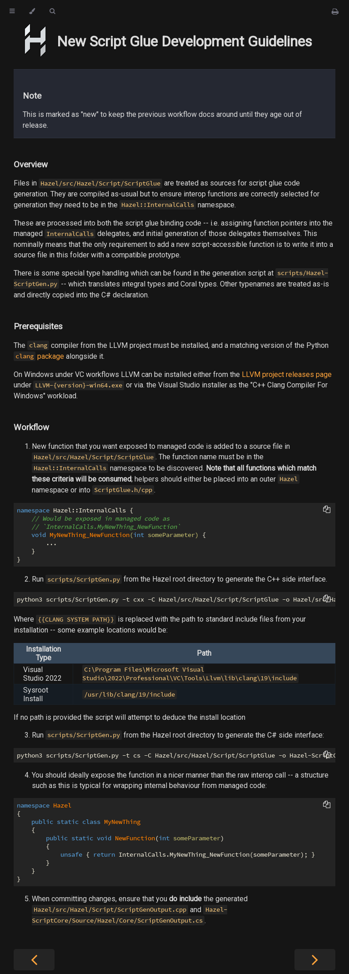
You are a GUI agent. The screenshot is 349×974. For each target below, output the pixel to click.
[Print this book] (335, 11)
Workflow (31, 427)
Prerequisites (38, 326)
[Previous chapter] (34, 959)
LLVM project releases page (287, 374)
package (39, 356)
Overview (31, 165)
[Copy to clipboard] (326, 510)
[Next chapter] (314, 959)
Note (32, 96)
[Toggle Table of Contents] (12, 11)
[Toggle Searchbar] (52, 11)
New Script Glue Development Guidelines (184, 41)
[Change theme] (32, 11)
